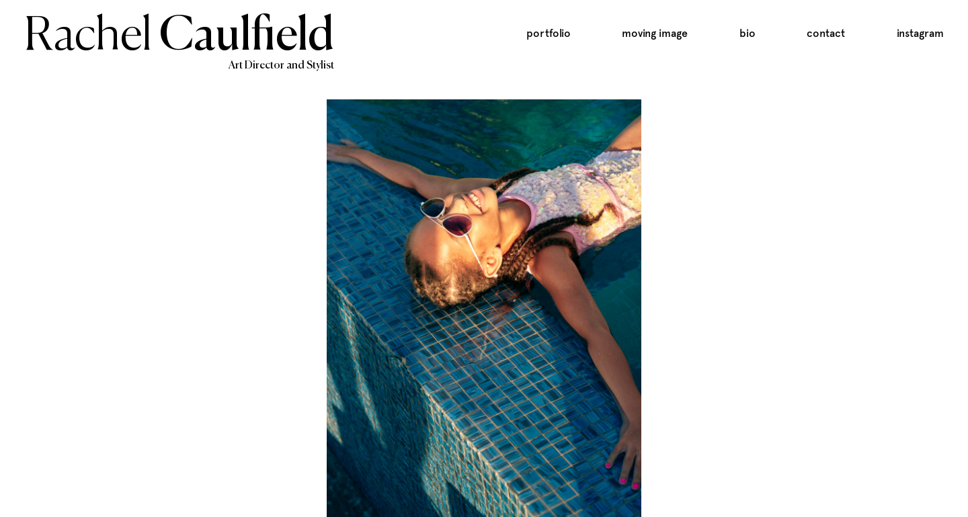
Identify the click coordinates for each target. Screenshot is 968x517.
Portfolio (548, 33)
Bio (747, 33)
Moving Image (655, 33)
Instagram (920, 33)
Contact (826, 33)
